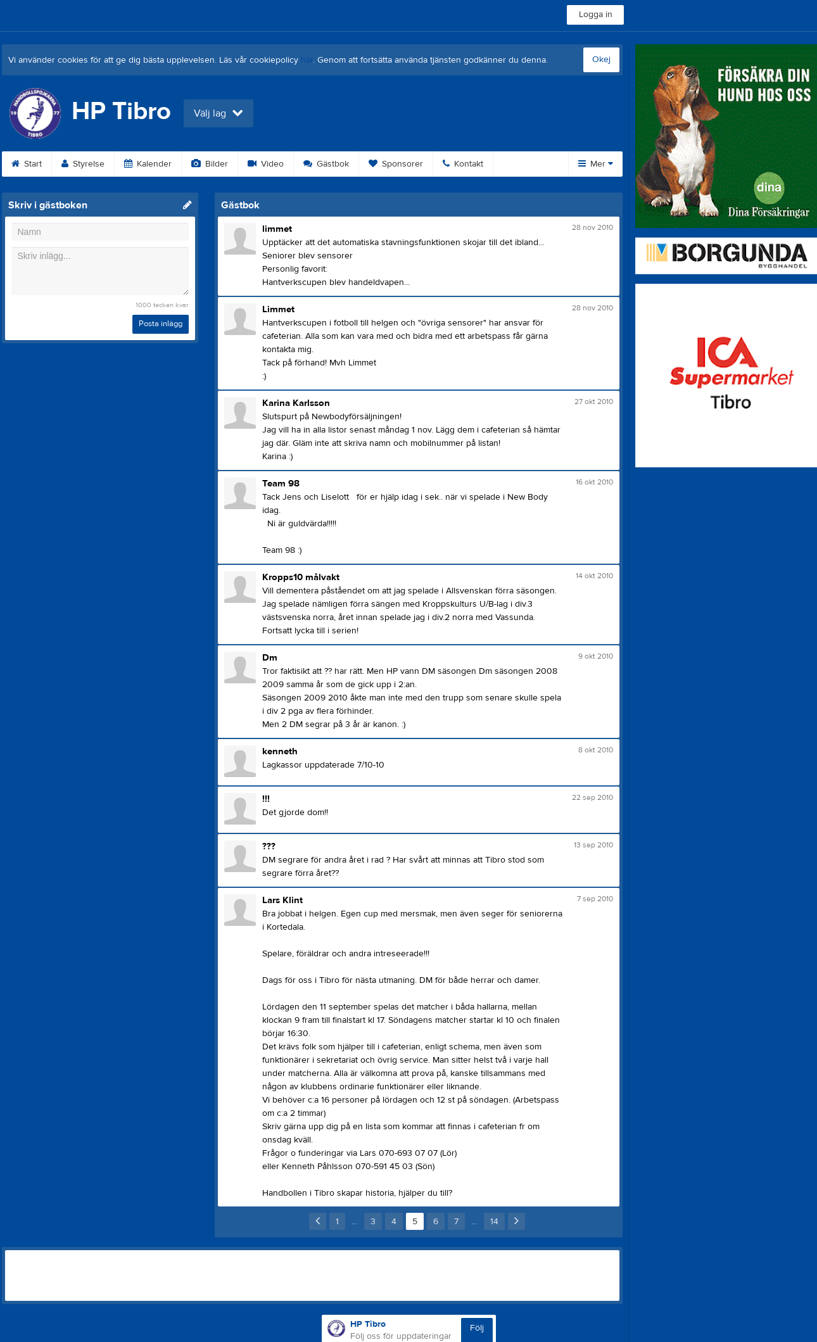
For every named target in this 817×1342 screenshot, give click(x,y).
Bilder (209, 164)
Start (26, 164)
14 (494, 1221)
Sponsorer (396, 164)
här (307, 60)
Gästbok (326, 164)
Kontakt (463, 164)
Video (266, 164)
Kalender (148, 164)
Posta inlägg (160, 324)
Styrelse (82, 164)
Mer (595, 164)
